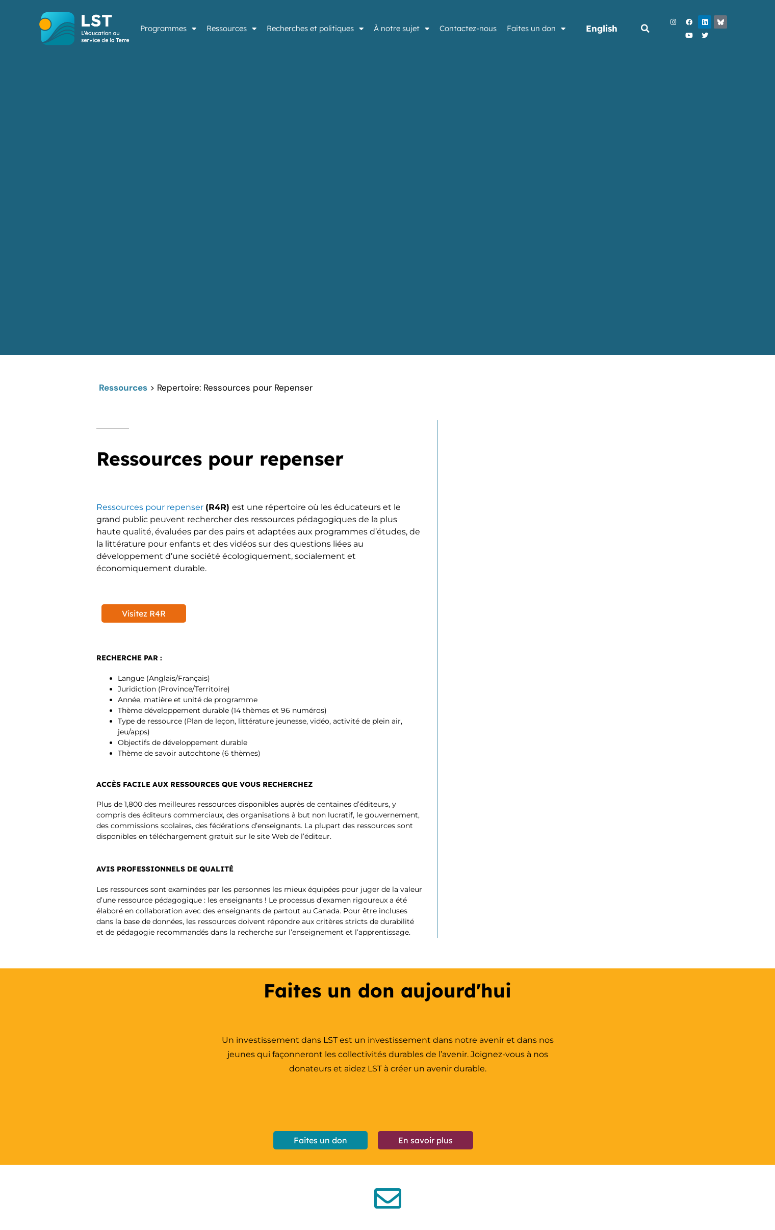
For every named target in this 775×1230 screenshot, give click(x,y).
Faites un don (536, 29)
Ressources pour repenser (150, 507)
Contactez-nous (468, 28)
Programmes (168, 29)
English (601, 28)
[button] (645, 28)
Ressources (231, 29)
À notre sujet (401, 29)
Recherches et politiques (315, 29)
